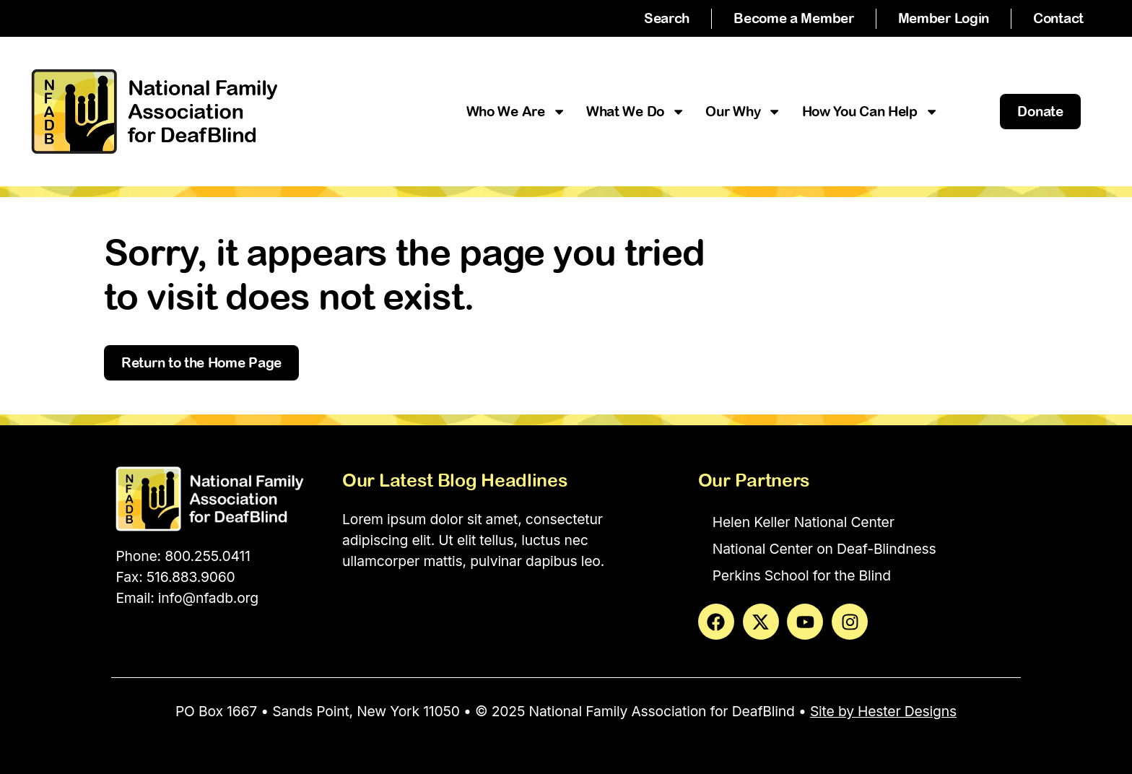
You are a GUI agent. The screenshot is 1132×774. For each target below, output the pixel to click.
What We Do (635, 111)
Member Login (943, 18)
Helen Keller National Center (803, 522)
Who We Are (516, 111)
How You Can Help (870, 111)
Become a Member (793, 18)
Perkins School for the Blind (802, 575)
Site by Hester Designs (883, 711)
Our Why (743, 111)
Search (666, 18)
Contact (1058, 18)
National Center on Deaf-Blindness (824, 548)
